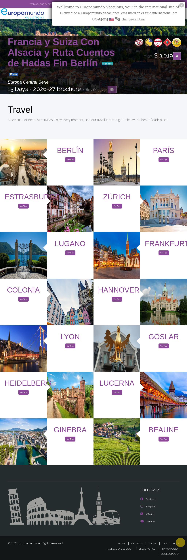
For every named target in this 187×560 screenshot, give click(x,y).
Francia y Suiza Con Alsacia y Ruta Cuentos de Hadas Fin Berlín (61, 53)
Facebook (148, 499)
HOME (123, 543)
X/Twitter (147, 514)
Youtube (147, 521)
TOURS (153, 543)
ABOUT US (138, 543)
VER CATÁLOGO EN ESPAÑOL (34, 4)
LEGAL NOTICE (145, 548)
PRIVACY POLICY (168, 548)
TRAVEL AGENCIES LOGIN (116, 548)
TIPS (165, 543)
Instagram (148, 507)
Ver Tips (70, 160)
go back (107, 64)
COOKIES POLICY (169, 554)
